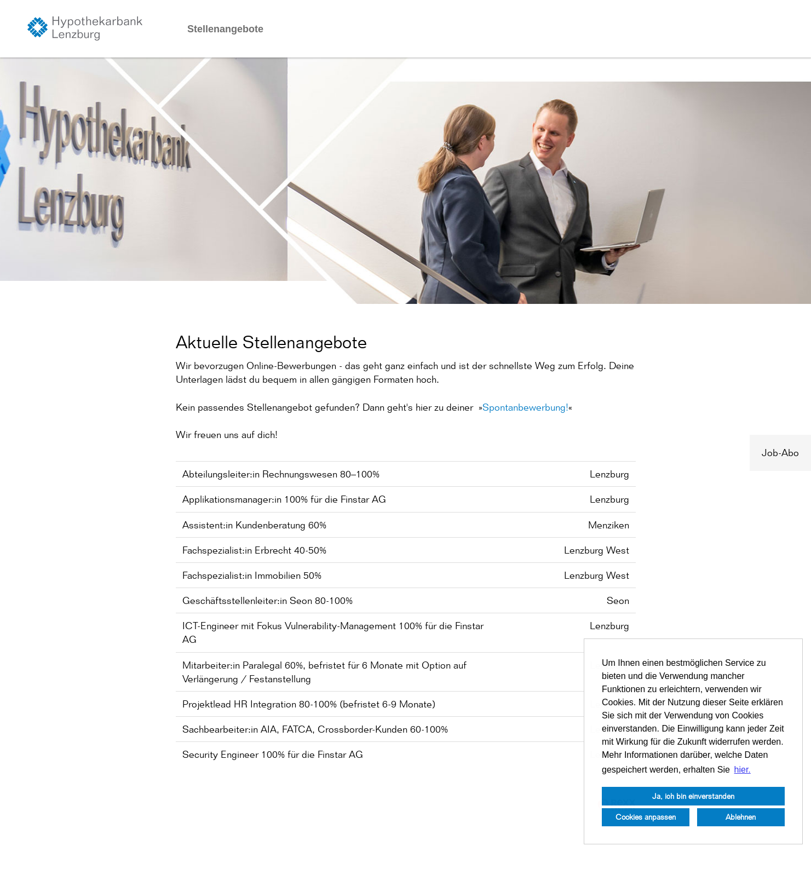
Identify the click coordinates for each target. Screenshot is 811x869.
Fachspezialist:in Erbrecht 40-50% (254, 550)
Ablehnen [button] (741, 816)
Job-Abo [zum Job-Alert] (780, 452)
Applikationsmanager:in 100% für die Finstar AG (284, 499)
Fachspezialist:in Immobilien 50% (251, 575)
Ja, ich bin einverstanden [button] (693, 796)
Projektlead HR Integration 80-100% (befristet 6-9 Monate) (308, 704)
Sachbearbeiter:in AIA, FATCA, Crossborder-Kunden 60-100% (315, 729)
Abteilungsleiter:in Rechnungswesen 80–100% (280, 474)
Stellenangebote (225, 29)
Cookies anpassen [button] (646, 816)
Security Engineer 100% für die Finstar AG (272, 754)
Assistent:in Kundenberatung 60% (254, 525)
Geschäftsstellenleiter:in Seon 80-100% (267, 600)
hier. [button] (742, 769)
